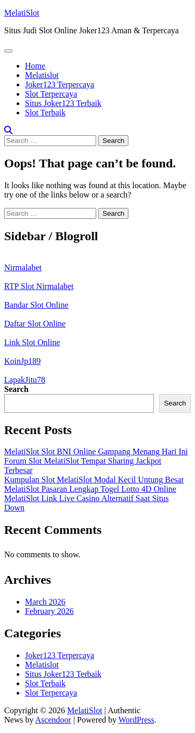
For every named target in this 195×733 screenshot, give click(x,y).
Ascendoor (53, 719)
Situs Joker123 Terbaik (63, 103)
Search (16, 389)
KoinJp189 (22, 361)
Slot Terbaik (45, 112)
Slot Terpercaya (51, 93)
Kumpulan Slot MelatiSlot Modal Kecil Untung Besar (94, 479)
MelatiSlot (22, 12)
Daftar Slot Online (35, 323)
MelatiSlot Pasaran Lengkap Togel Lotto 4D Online (90, 489)
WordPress (136, 719)
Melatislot (42, 75)
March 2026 (45, 601)
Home (35, 65)
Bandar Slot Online (36, 304)
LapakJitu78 (24, 379)
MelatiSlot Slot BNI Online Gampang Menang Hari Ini (96, 451)
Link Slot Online (32, 342)
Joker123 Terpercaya (59, 84)
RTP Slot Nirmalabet (39, 286)
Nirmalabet (23, 267)
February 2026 (49, 611)
